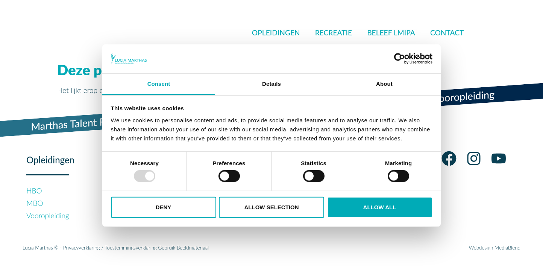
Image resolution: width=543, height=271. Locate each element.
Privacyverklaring (81, 248)
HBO (34, 190)
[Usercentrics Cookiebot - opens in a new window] (399, 58)
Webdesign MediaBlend (494, 248)
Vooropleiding (47, 215)
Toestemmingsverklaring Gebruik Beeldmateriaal (157, 248)
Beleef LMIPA (391, 32)
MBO (34, 203)
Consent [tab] (158, 84)
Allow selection (271, 207)
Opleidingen (276, 32)
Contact (447, 32)
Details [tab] (271, 84)
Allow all (379, 207)
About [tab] (384, 84)
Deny (163, 207)
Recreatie (333, 32)
